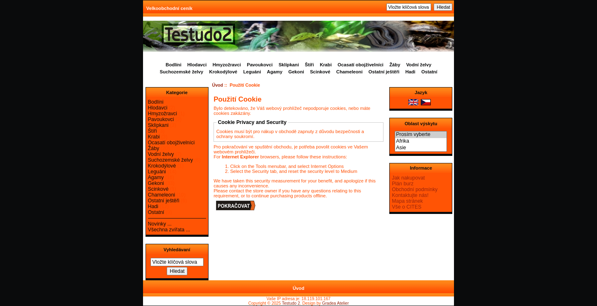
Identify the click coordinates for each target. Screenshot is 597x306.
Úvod (217, 85)
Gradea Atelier (335, 303)
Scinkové (320, 71)
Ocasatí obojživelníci (360, 64)
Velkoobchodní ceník (169, 8)
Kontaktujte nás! (410, 195)
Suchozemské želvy (181, 71)
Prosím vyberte (421, 134)
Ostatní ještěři (384, 71)
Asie (421, 148)
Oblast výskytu (421, 123)
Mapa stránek (407, 201)
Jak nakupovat (408, 178)
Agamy (274, 71)
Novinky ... (160, 224)
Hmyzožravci (227, 64)
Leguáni (252, 71)
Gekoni (296, 71)
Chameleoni (349, 71)
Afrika (421, 141)
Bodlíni (174, 64)
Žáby (394, 64)
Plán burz (402, 184)
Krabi (326, 64)
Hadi (410, 71)
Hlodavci (197, 64)
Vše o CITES (406, 207)
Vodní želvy (419, 64)
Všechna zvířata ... (169, 230)
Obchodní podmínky (414, 189)
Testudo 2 (291, 303)
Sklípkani (289, 64)
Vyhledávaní (176, 249)
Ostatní (429, 71)
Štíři (309, 64)
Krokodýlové (223, 71)
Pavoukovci (259, 64)
